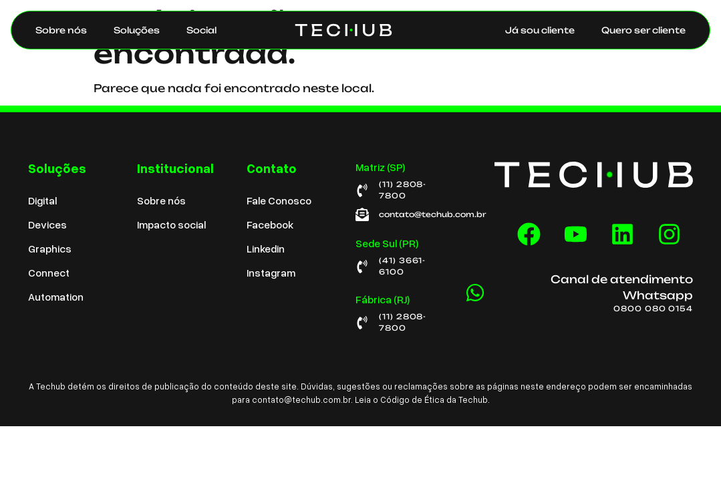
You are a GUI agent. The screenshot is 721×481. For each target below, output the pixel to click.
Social (201, 30)
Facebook (270, 224)
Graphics (49, 248)
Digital (42, 200)
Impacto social (171, 224)
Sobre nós (61, 30)
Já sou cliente (540, 30)
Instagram (271, 272)
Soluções (137, 30)
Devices (47, 224)
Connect (48, 272)
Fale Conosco (279, 200)
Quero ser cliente (643, 30)
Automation (56, 296)
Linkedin (266, 248)
